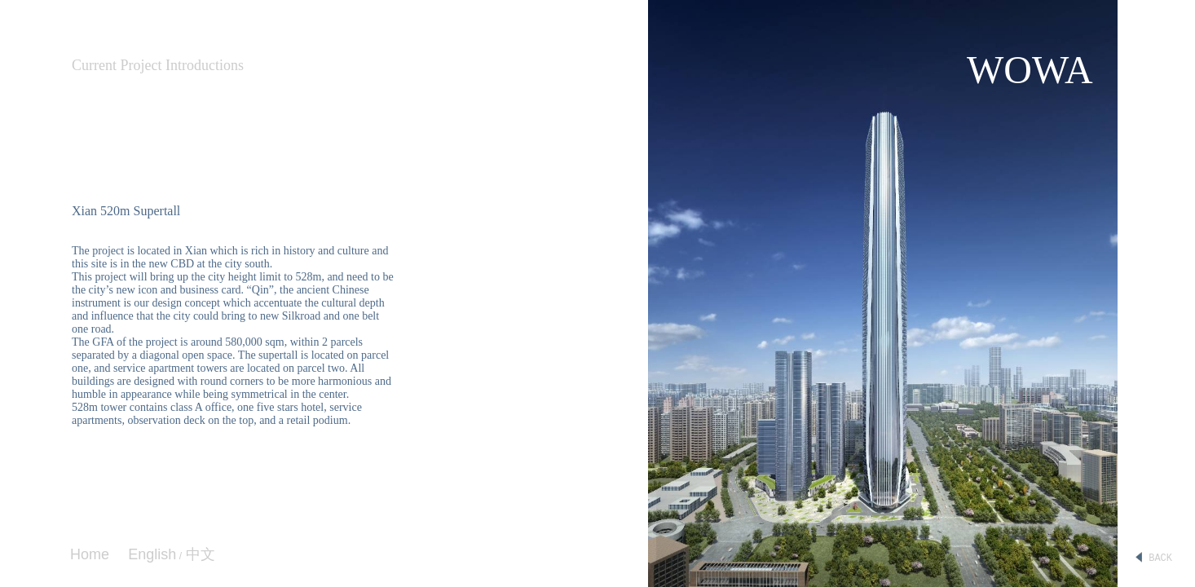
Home (89, 554)
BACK (1153, 558)
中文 (198, 554)
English (152, 554)
